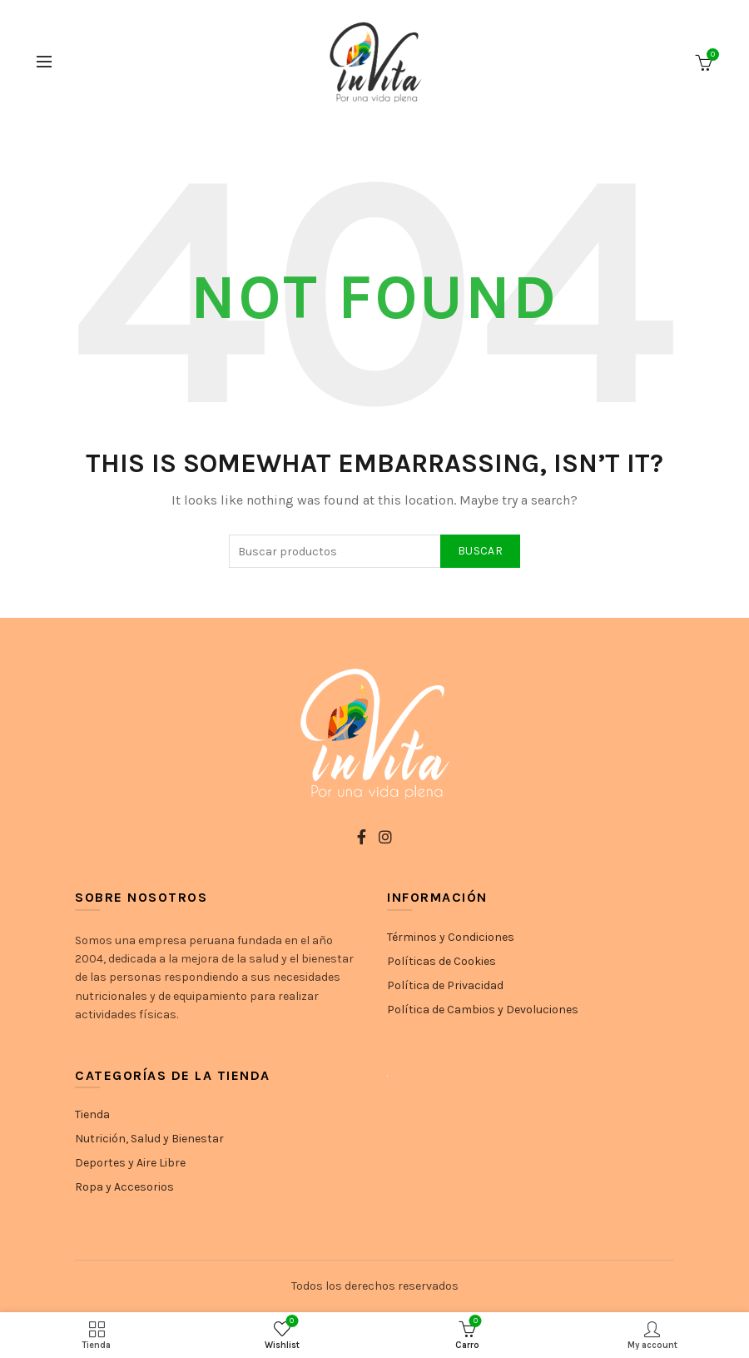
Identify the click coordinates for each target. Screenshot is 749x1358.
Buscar (480, 551)
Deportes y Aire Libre (130, 1163)
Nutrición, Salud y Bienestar (149, 1139)
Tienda (92, 1114)
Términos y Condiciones (450, 937)
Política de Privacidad (445, 985)
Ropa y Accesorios (124, 1187)
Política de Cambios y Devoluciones (482, 1009)
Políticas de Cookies (441, 961)
